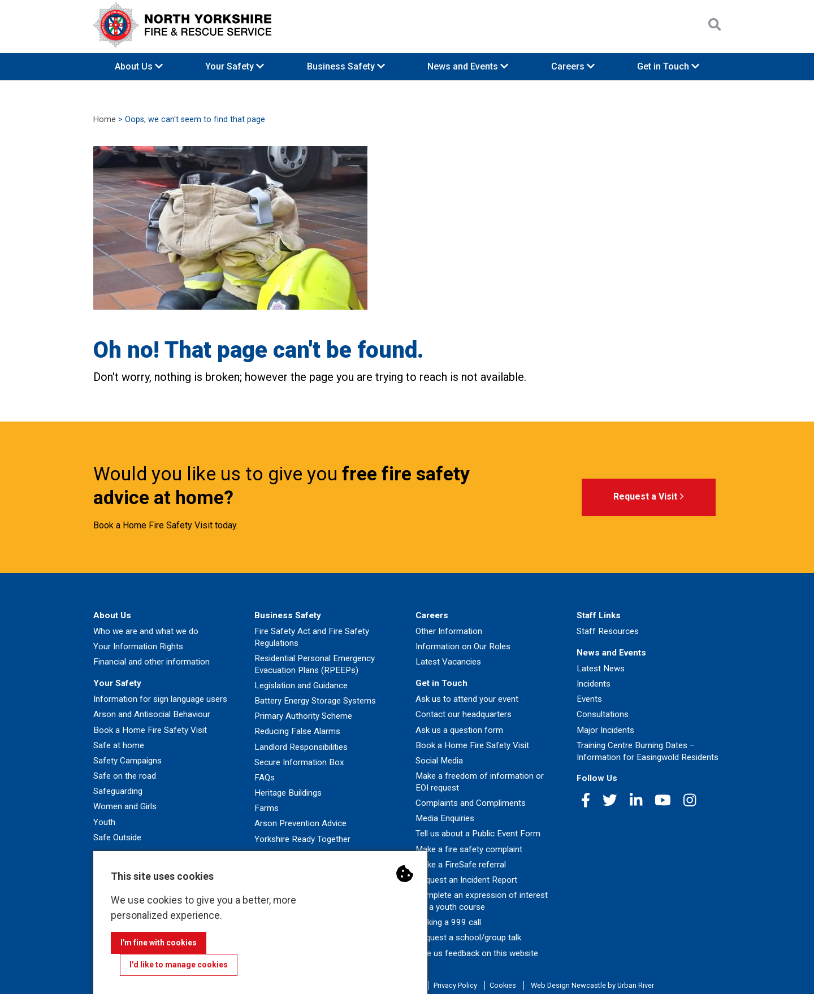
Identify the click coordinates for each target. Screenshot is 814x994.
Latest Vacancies (448, 662)
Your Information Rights (138, 646)
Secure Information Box (299, 762)
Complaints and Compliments (470, 803)
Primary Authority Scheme (303, 716)
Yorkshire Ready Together (302, 839)
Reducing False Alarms (297, 731)
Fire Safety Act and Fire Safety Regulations (311, 637)
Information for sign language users (160, 699)
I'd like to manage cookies (178, 964)
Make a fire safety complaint (468, 849)
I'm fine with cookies (158, 942)
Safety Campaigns (127, 761)
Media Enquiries (444, 818)
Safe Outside (117, 837)
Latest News (601, 668)
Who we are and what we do (145, 631)
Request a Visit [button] (648, 497)
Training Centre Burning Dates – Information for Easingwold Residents (647, 751)
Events (589, 699)
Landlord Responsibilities (301, 747)
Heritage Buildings (288, 793)
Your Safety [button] (234, 66)
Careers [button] (573, 66)
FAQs (264, 777)
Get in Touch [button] (668, 66)
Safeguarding (117, 791)
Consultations (603, 714)
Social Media (439, 761)
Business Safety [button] (346, 66)
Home (104, 119)
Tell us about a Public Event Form (477, 833)
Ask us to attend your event (466, 699)
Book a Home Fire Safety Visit (150, 730)
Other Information (448, 631)
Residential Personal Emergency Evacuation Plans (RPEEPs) (314, 664)
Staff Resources (608, 631)
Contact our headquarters (463, 714)
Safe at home (118, 745)
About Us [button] (139, 66)
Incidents (593, 684)
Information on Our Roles (462, 646)
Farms (266, 808)
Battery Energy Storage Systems (315, 701)
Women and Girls (125, 806)
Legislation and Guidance (301, 685)
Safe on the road (124, 776)
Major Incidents (605, 730)
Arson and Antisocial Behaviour (151, 714)
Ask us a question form (459, 730)
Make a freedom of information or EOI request (479, 782)
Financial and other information (151, 662)
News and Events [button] (467, 66)
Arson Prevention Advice (300, 823)
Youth (104, 822)
